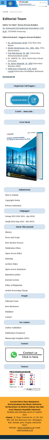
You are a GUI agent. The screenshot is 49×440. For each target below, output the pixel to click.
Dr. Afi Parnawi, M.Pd (17, 43)
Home (5, 12)
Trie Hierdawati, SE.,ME (18, 53)
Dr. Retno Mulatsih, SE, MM (20, 63)
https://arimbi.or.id (26, 427)
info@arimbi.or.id (25, 430)
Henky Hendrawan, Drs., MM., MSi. (23, 48)
